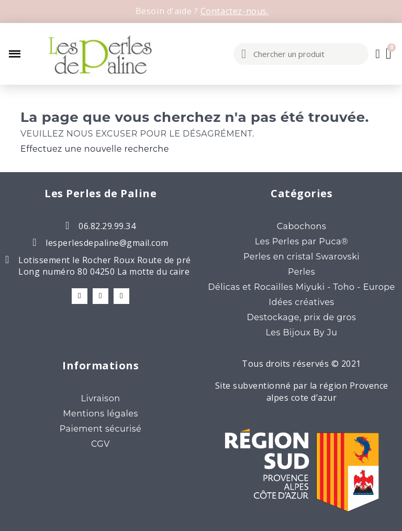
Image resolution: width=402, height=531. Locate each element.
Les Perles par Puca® (302, 241)
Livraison (100, 398)
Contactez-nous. (234, 11)
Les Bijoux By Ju (302, 332)
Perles (301, 272)
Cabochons (301, 226)
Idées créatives (301, 302)
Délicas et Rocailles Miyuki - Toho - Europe (301, 287)
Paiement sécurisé (101, 429)
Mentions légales (100, 414)
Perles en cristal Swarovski (301, 257)
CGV (100, 444)
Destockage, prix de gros (301, 317)
